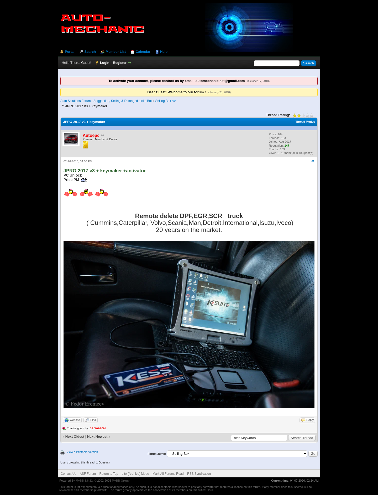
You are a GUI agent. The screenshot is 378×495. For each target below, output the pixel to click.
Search (90, 52)
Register (120, 63)
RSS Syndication (199, 474)
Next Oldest (74, 437)
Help (163, 52)
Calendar (143, 52)
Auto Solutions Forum (75, 101)
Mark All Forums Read (168, 474)
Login (104, 63)
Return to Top (108, 474)
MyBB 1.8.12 (84, 480)
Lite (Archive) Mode (135, 474)
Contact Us (68, 474)
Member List (116, 52)
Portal (70, 52)
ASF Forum (88, 474)
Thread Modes (305, 121)
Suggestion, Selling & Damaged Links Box (123, 101)
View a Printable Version (82, 451)
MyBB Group (120, 480)
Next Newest (97, 437)
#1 (312, 161)
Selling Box (163, 101)
